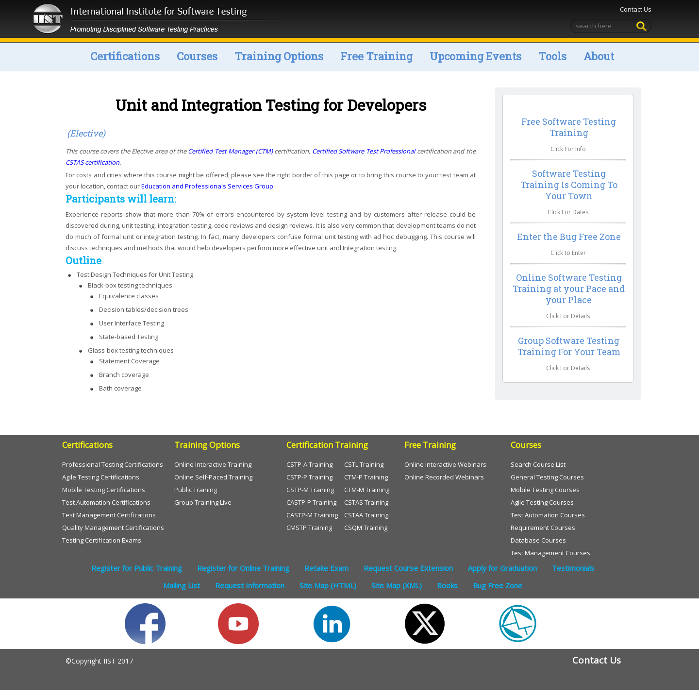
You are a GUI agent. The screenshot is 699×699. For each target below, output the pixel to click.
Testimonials (573, 568)
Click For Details (568, 316)
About (598, 56)
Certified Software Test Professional (364, 151)
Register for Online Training (243, 568)
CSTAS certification (92, 162)
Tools (552, 56)
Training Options (278, 56)
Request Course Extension (408, 568)
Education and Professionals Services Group (207, 186)
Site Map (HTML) (328, 585)
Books (447, 585)
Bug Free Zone (497, 585)
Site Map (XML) (396, 585)
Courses (197, 56)
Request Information (249, 585)
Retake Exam (326, 568)
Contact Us (634, 9)
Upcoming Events (475, 56)
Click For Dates (568, 212)
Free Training (376, 56)
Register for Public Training (136, 568)
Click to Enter (568, 253)
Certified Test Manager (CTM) (231, 151)
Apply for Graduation (502, 568)
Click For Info (568, 149)
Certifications (125, 56)
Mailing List (181, 585)
